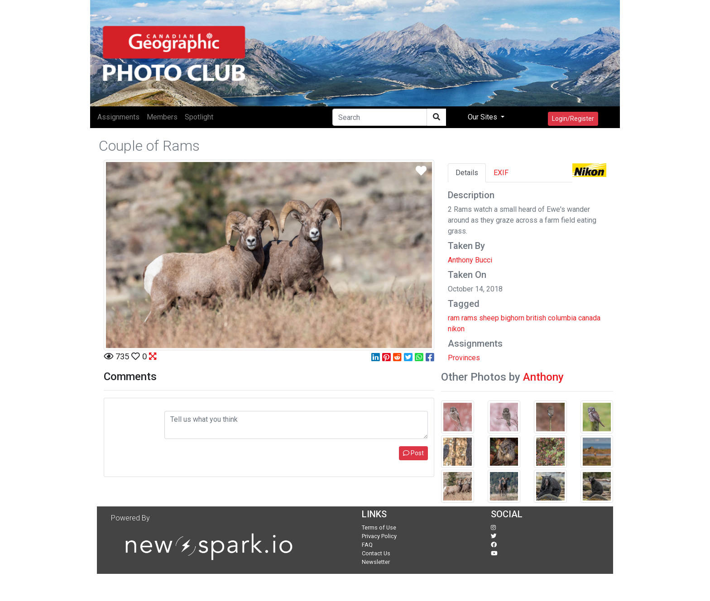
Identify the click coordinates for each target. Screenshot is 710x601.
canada (589, 318)
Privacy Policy (379, 536)
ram (454, 318)
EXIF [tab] (501, 172)
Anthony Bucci (470, 260)
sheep (489, 318)
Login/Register (573, 118)
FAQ (367, 544)
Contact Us (376, 553)
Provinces (464, 357)
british (536, 318)
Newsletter (376, 561)
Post (413, 453)
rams (469, 318)
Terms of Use (379, 527)
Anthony (543, 377)
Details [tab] (467, 172)
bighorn (512, 318)
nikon (456, 328)
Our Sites (483, 117)
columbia (562, 318)
